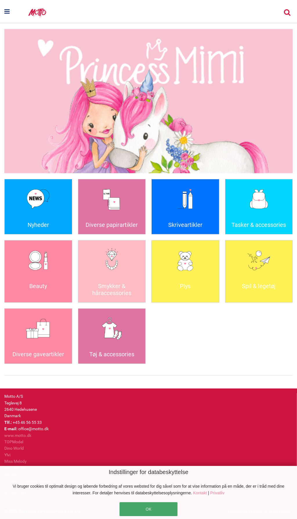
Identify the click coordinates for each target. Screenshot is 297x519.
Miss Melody (15, 461)
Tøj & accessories (111, 354)
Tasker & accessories (258, 224)
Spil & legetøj (259, 286)
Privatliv (217, 493)
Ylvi (7, 455)
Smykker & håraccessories (111, 289)
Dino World (14, 448)
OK (148, 509)
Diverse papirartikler (112, 224)
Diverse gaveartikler (38, 354)
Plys (185, 286)
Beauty (38, 286)
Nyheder (38, 224)
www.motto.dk (17, 435)
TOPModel (13, 442)
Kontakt (200, 493)
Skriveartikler (185, 224)
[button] (16, 11)
